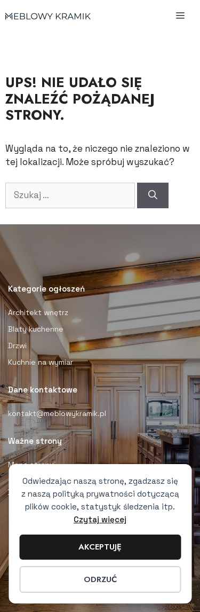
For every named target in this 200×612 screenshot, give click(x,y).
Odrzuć (100, 579)
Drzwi (17, 345)
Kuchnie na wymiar (40, 362)
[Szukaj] (153, 195)
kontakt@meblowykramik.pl (57, 413)
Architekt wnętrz (38, 312)
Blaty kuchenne (35, 329)
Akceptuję (100, 547)
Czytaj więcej (100, 519)
